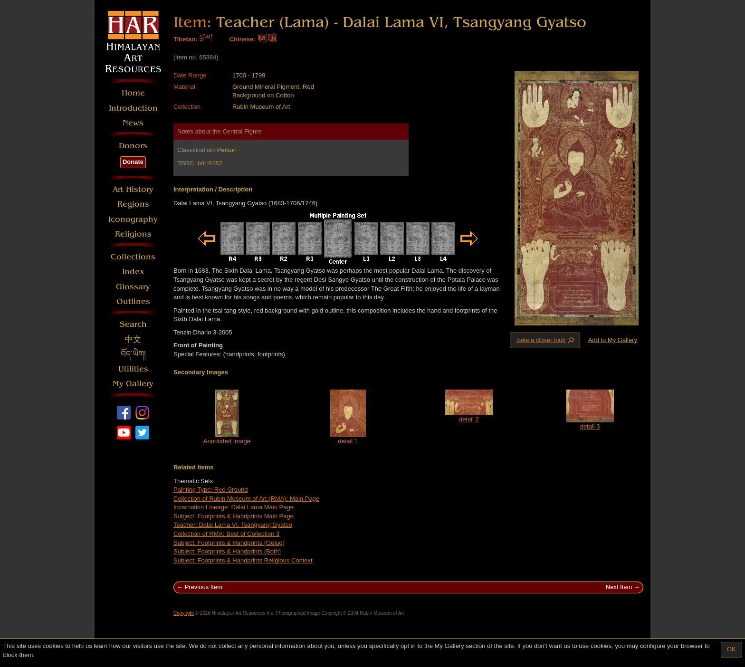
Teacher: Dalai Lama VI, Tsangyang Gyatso (232, 524)
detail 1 (348, 441)
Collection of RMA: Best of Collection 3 (226, 533)
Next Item (619, 587)
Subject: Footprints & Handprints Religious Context (243, 560)
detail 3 (590, 426)
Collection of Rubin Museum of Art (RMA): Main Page (246, 498)
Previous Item (203, 587)
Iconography (133, 219)
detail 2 (469, 419)
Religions (133, 233)
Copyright (183, 613)
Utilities (133, 368)
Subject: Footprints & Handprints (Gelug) (229, 542)
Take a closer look (546, 340)
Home (133, 92)
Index (133, 271)
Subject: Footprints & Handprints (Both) (227, 551)
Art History (133, 189)
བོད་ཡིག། (133, 354)
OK (731, 649)
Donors (133, 145)
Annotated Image (226, 441)
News (133, 122)
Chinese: (242, 39)
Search (133, 324)
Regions (133, 204)
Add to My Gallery (612, 339)
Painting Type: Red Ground (210, 489)
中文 (133, 339)
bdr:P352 (210, 163)
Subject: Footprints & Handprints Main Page (233, 516)
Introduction (133, 108)
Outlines (133, 301)
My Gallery (133, 383)
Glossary (133, 286)
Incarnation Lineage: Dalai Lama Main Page (233, 507)
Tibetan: (185, 39)
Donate (133, 161)
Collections (133, 256)
